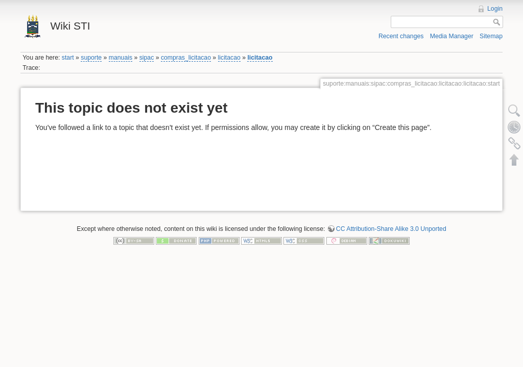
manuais (120, 57)
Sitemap (491, 36)
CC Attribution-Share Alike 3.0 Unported (391, 228)
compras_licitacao (186, 57)
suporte (91, 57)
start (68, 57)
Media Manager (451, 36)
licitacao (229, 57)
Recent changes (401, 36)
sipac (146, 57)
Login (495, 8)
